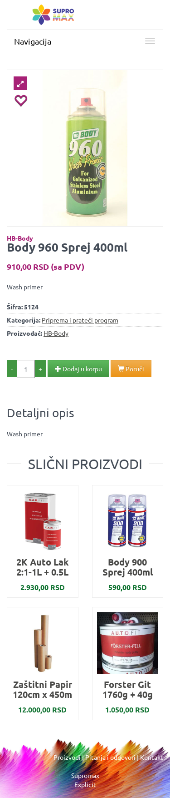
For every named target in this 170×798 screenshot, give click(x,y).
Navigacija (32, 41)
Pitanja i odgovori (110, 757)
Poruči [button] (131, 368)
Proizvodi (67, 757)
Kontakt (151, 757)
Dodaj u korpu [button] (78, 368)
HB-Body (20, 238)
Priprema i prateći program (80, 320)
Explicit (85, 784)
